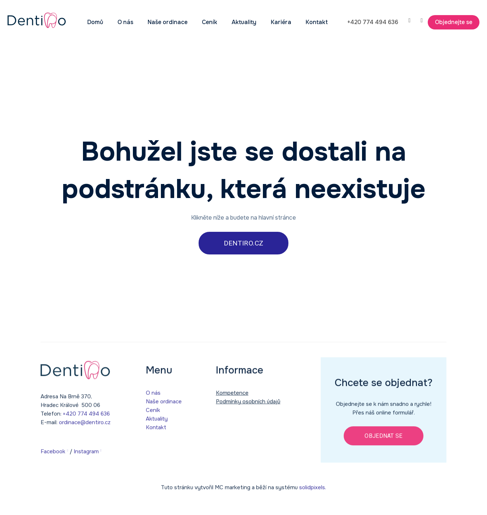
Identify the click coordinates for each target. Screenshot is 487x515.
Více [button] (300, 22)
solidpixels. (312, 491)
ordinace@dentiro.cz (85, 425)
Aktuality (157, 422)
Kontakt (156, 430)
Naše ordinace (164, 405)
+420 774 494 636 (86, 417)
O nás (153, 396)
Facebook (53, 455)
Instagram (86, 455)
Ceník (153, 413)
